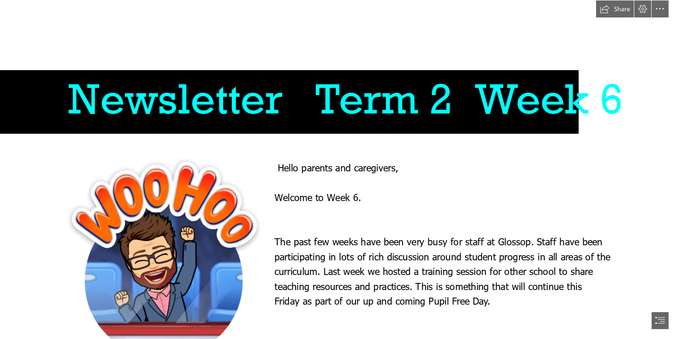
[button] (615, 8)
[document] (339, 169)
